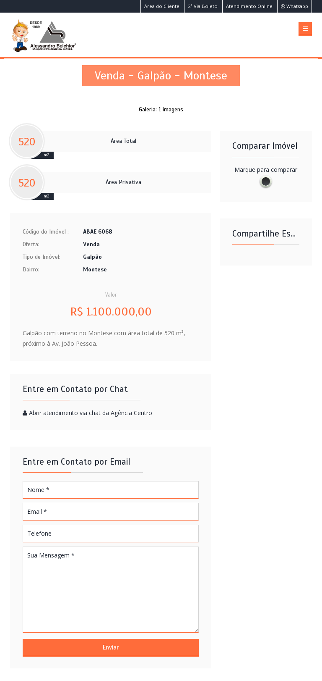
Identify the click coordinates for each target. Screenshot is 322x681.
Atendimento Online (249, 6)
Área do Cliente (161, 6)
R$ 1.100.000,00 (111, 311)
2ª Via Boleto (203, 6)
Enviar (111, 647)
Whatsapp (294, 6)
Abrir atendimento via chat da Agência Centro (90, 413)
